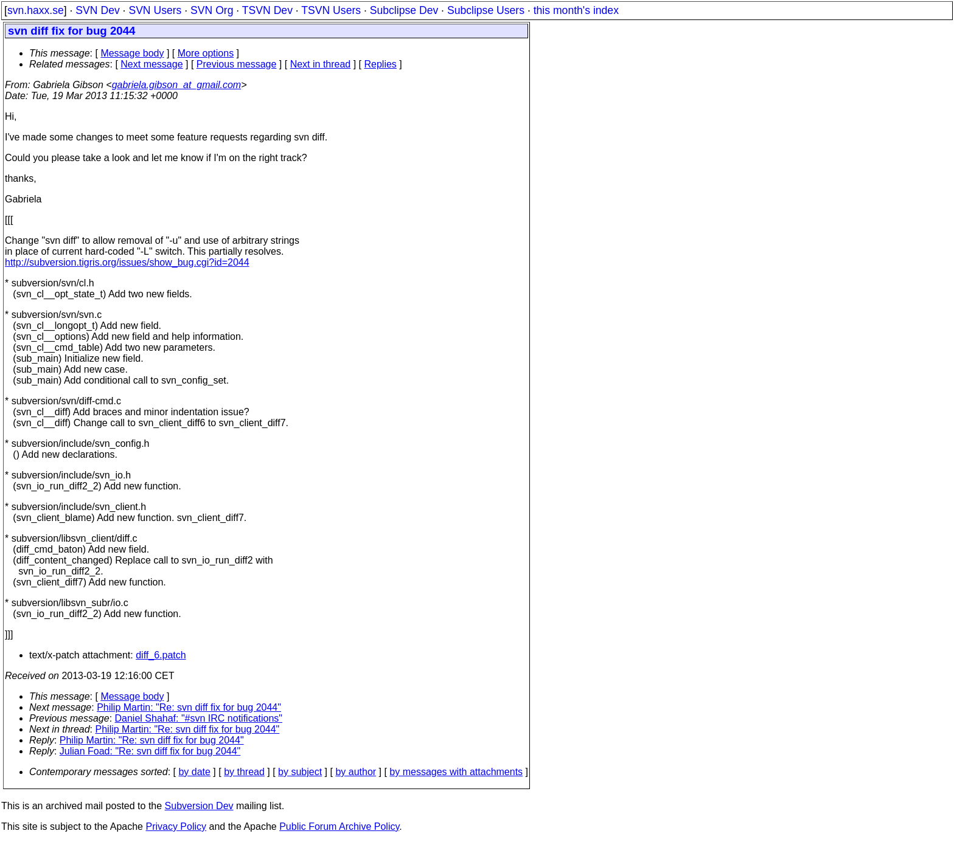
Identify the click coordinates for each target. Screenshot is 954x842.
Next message (151, 64)
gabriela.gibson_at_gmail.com (177, 85)
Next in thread (320, 64)
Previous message (237, 64)
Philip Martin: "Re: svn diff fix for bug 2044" (189, 707)
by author (355, 772)
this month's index (576, 10)
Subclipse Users (485, 10)
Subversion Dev (199, 806)
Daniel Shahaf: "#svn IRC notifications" (199, 718)
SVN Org (211, 10)
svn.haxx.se (35, 10)
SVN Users (154, 10)
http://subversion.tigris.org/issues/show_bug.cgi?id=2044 (127, 262)
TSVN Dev (267, 10)
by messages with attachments (456, 772)
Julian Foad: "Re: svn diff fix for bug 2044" (150, 751)
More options (206, 53)
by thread (244, 772)
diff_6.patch (161, 655)
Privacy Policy (175, 826)
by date (194, 772)
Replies (380, 64)
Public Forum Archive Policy (339, 826)
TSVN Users (331, 10)
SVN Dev (97, 10)
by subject (300, 772)
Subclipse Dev (404, 10)
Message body (132, 53)
